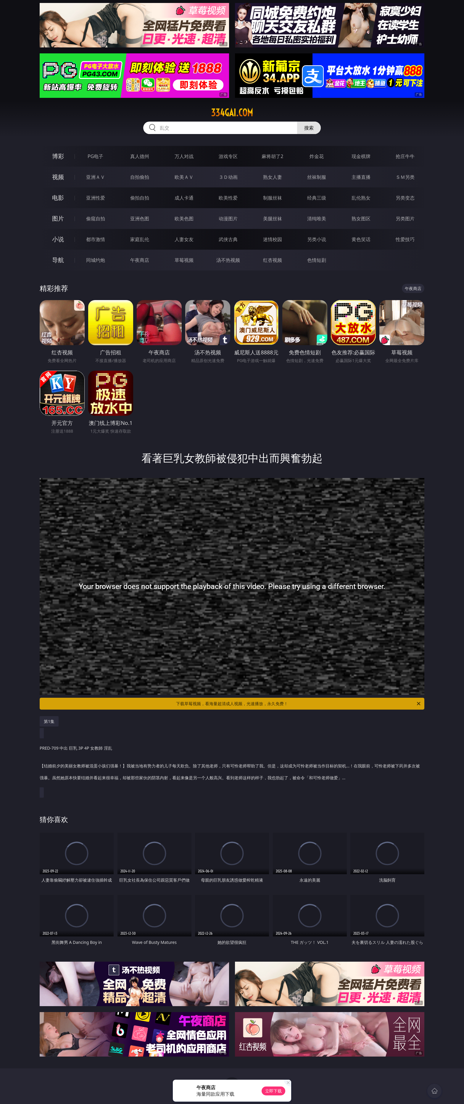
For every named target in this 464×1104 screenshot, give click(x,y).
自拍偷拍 (139, 177)
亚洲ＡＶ (95, 177)
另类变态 (405, 198)
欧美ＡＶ (184, 177)
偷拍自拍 (139, 198)
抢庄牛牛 (405, 156)
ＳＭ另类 (405, 177)
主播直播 (361, 177)
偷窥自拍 (95, 218)
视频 (58, 177)
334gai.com (232, 113)
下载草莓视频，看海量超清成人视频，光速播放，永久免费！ (298, 703)
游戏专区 (228, 156)
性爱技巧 (405, 239)
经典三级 (316, 198)
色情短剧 (316, 260)
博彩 (58, 156)
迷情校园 (272, 239)
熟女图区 (361, 218)
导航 (58, 260)
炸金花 (317, 156)
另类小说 (316, 239)
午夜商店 (139, 260)
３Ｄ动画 (228, 177)
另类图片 (405, 218)
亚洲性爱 (95, 198)
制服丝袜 (272, 198)
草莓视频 (184, 260)
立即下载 (273, 1091)
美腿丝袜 (272, 218)
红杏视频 (272, 260)
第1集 (49, 721)
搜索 (309, 128)
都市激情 (95, 239)
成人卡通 (184, 198)
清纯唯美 (316, 218)
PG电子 (95, 156)
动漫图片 (228, 218)
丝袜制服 (316, 177)
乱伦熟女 (361, 198)
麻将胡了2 (272, 156)
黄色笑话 (361, 239)
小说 (58, 239)
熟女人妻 (272, 177)
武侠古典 (228, 239)
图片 (58, 218)
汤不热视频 (228, 260)
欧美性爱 (228, 198)
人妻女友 (184, 239)
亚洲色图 (139, 218)
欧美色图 (184, 218)
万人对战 (184, 156)
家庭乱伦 (139, 239)
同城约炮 (95, 260)
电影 (58, 198)
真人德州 (139, 156)
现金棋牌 (361, 156)
